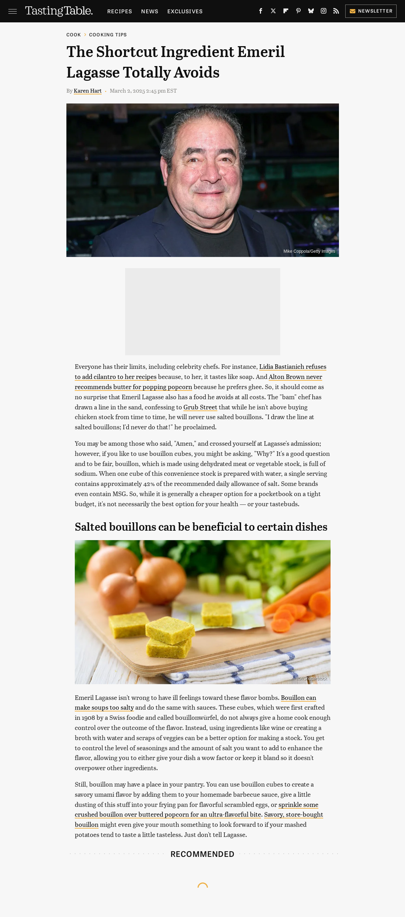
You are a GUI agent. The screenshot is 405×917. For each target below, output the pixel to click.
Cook (73, 34)
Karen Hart (88, 90)
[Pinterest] (298, 12)
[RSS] (336, 12)
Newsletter (371, 10)
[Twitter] (273, 12)
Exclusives (185, 11)
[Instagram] (323, 12)
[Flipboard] (285, 12)
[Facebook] (260, 12)
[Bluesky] (311, 12)
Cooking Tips (108, 34)
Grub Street (200, 406)
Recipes (119, 11)
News (149, 11)
